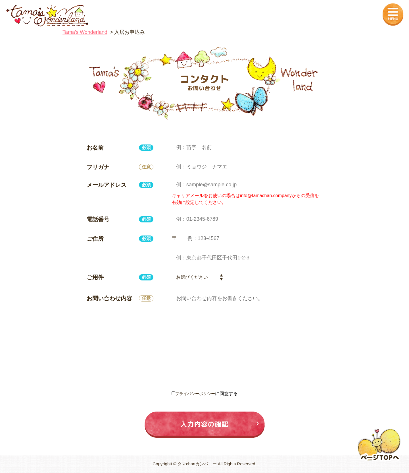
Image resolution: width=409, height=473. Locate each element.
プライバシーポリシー (195, 393)
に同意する (205, 393)
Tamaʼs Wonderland (84, 32)
